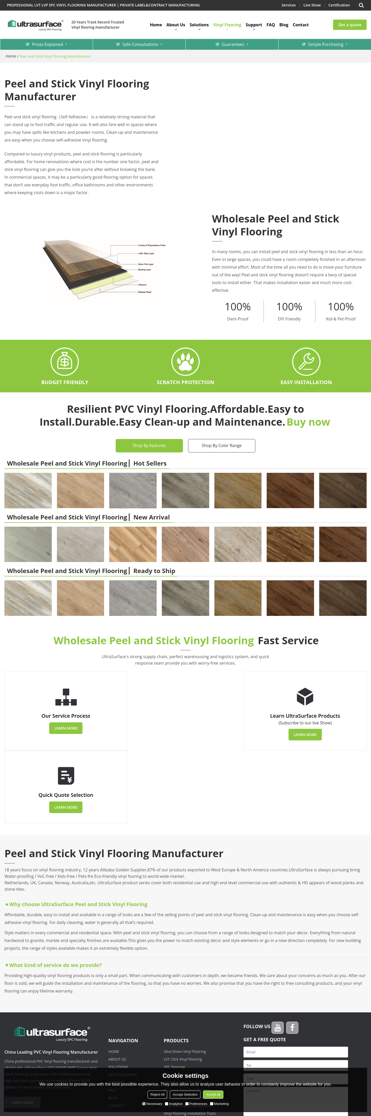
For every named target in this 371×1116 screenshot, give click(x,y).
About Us (175, 24)
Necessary (152, 1104)
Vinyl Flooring (227, 24)
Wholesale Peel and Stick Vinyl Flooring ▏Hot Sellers (86, 463)
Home (156, 24)
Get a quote (349, 24)
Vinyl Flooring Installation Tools (190, 1040)
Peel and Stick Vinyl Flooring (187, 1017)
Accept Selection (185, 1094)
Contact (301, 24)
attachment (257, 1066)
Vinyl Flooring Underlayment (188, 1033)
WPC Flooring (175, 1002)
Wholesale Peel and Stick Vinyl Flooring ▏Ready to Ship (91, 570)
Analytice (174, 1104)
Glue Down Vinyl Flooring (185, 979)
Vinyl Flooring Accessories (185, 1025)
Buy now (308, 421)
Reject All (157, 1094)
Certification (339, 5)
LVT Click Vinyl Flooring (183, 986)
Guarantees (233, 44)
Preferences (196, 1104)
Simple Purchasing (325, 44)
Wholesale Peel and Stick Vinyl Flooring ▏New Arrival (88, 516)
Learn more (63, 728)
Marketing (219, 1104)
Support (254, 24)
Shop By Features (149, 445)
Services (288, 5)
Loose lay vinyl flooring (183, 1009)
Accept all (213, 1094)
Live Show (312, 5)
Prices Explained (47, 44)
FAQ (271, 24)
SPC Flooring (174, 994)
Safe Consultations (140, 44)
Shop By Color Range (222, 445)
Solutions (199, 24)
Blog (283, 24)
